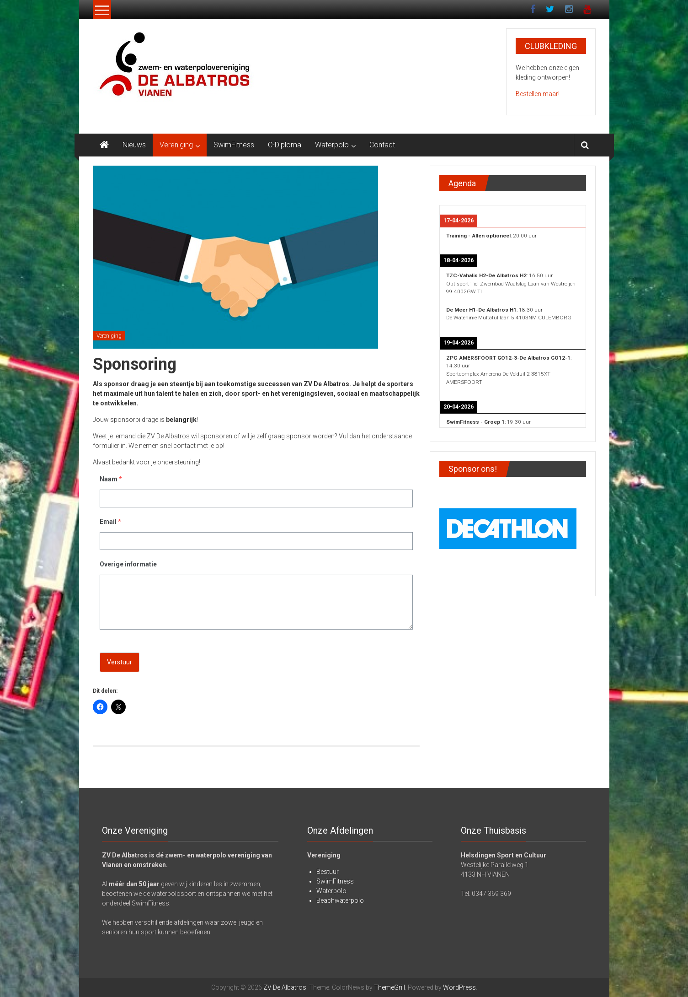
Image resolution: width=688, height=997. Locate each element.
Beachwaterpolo (340, 900)
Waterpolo (332, 144)
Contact (382, 144)
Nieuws (134, 144)
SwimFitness (233, 144)
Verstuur (119, 662)
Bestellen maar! (538, 93)
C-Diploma (284, 144)
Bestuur (327, 871)
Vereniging (176, 144)
